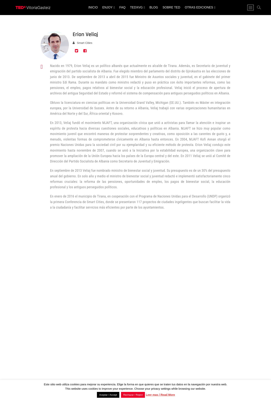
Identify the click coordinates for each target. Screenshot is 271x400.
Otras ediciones (199, 7)
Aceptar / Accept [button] (108, 394)
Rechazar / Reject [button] (133, 394)
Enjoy (107, 7)
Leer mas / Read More (160, 394)
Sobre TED (171, 7)
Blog (153, 7)
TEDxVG (136, 7)
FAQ (122, 7)
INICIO (93, 7)
